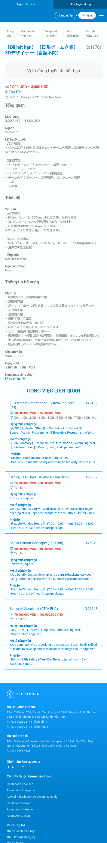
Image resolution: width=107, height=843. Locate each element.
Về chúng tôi (16, 825)
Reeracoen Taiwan (19, 803)
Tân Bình (16, 91)
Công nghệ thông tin (51, 33)
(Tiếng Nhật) (27, 727)
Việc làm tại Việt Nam (28, 33)
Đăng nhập (65, 15)
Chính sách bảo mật (21, 831)
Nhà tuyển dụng (80, 4)
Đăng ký (87, 15)
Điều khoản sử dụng (21, 837)
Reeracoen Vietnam (20, 809)
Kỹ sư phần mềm (73, 33)
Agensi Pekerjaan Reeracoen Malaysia (32, 796)
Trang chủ (10, 33)
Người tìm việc (26, 4)
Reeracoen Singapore (21, 790)
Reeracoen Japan (18, 816)
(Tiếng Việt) (27, 722)
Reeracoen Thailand (20, 784)
